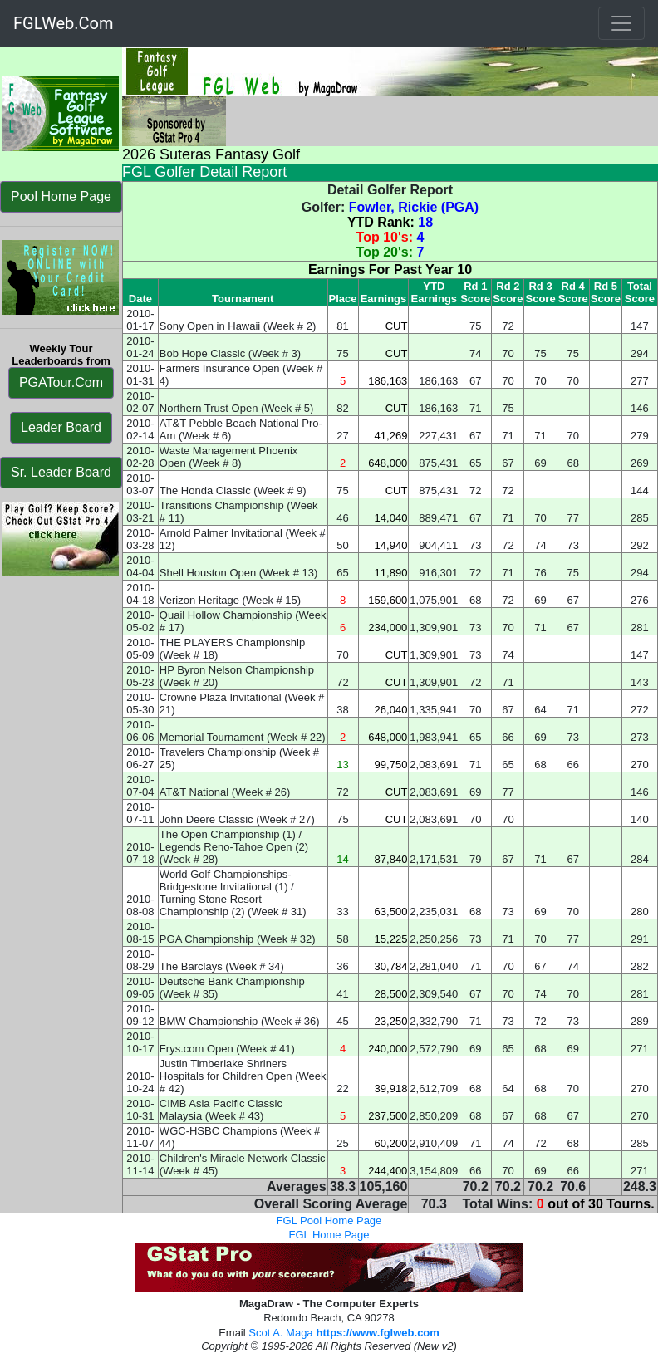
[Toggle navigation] (621, 23)
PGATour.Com (61, 382)
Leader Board (61, 427)
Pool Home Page (61, 196)
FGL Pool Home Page (329, 1220)
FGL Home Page (328, 1234)
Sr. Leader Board (61, 472)
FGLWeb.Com (63, 23)
